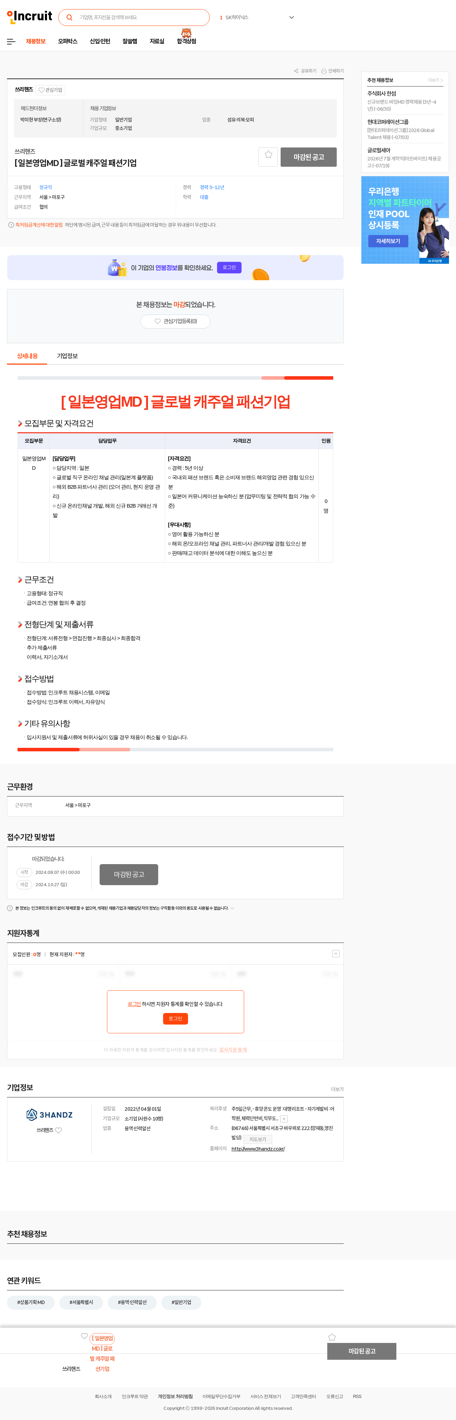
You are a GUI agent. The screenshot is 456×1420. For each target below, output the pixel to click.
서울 (69, 805)
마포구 (84, 805)
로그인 (134, 1004)
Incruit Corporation (235, 1408)
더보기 (337, 1089)
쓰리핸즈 (24, 89)
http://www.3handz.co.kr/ (258, 1149)
